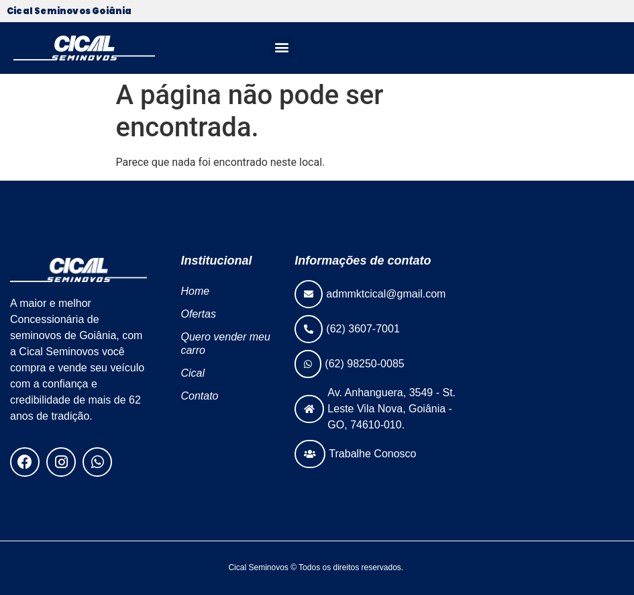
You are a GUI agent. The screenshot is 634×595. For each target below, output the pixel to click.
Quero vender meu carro (225, 343)
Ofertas (197, 314)
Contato (199, 396)
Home (194, 291)
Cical (192, 373)
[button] (282, 47)
